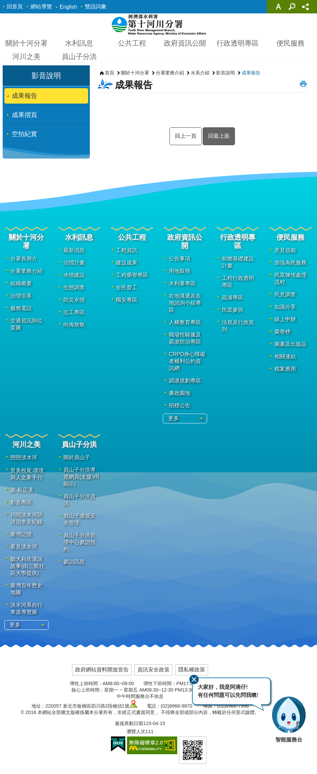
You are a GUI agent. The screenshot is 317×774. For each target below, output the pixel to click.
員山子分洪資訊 (79, 499)
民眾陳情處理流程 (290, 278)
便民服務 (290, 43)
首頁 (109, 72)
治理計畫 (74, 262)
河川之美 (26, 56)
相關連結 (285, 356)
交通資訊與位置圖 (26, 324)
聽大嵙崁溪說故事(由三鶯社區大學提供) (27, 566)
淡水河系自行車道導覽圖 (26, 608)
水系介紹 (200, 72)
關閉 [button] (278, 6)
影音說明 (46, 75)
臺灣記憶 (21, 534)
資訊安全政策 (153, 669)
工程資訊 (126, 250)
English (68, 7)
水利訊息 (79, 43)
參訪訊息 (74, 561)
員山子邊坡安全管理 (79, 519)
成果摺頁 (24, 114)
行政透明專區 (237, 43)
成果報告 (24, 95)
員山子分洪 (79, 56)
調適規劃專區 (185, 380)
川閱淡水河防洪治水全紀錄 (26, 518)
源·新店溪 (21, 490)
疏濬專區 (232, 297)
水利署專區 (182, 283)
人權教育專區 (185, 322)
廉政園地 (179, 393)
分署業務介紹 (170, 72)
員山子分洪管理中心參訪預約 (79, 542)
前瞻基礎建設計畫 (238, 262)
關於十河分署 (26, 43)
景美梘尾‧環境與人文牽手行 (27, 474)
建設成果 (126, 262)
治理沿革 (21, 296)
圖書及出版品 (290, 344)
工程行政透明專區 (238, 281)
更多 (173, 418)
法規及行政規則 (238, 325)
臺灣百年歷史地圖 (26, 589)
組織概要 (21, 283)
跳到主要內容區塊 (3, 3)
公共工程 (132, 43)
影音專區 (21, 502)
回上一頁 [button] (185, 136)
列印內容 (303, 83)
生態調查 (74, 287)
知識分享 (285, 307)
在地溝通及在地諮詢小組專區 (185, 303)
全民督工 (126, 287)
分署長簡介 (23, 258)
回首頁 (15, 6)
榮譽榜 (282, 332)
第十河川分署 (159, 24)
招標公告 (179, 405)
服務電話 (21, 308)
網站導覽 (41, 6)
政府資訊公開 (185, 43)
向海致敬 (74, 325)
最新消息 (74, 250)
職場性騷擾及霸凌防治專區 (185, 338)
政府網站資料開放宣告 (102, 669)
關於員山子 (76, 457)
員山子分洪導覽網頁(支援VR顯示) (81, 477)
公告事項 (179, 258)
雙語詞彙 (95, 6)
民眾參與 (232, 310)
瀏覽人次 (136, 731)
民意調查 (285, 294)
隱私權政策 (191, 669)
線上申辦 (285, 319)
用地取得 (179, 271)
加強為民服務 (290, 262)
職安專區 (126, 300)
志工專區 (74, 312)
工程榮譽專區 (132, 275)
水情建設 (74, 275)
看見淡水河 (23, 546)
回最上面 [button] (219, 136)
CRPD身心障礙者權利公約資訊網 (187, 361)
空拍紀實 (24, 133)
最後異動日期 (129, 723)
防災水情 (74, 300)
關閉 (194, 679)
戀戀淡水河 (23, 457)
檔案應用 (285, 369)
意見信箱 (285, 250)
